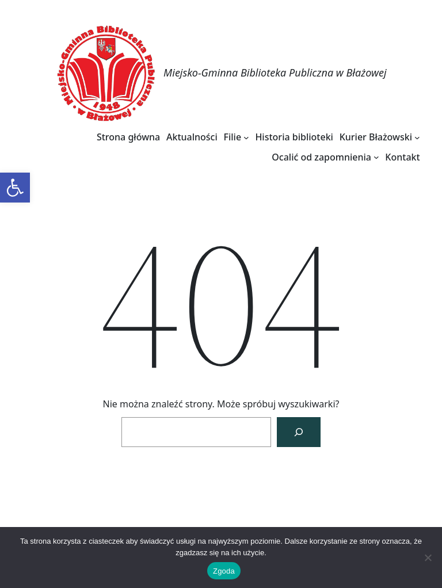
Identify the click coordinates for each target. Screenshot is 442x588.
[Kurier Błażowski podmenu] (417, 137)
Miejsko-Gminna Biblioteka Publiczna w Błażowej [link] (275, 72)
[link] (15, 188)
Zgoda (224, 571)
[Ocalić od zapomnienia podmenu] (376, 157)
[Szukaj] (299, 432)
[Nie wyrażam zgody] (427, 557)
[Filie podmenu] (246, 137)
